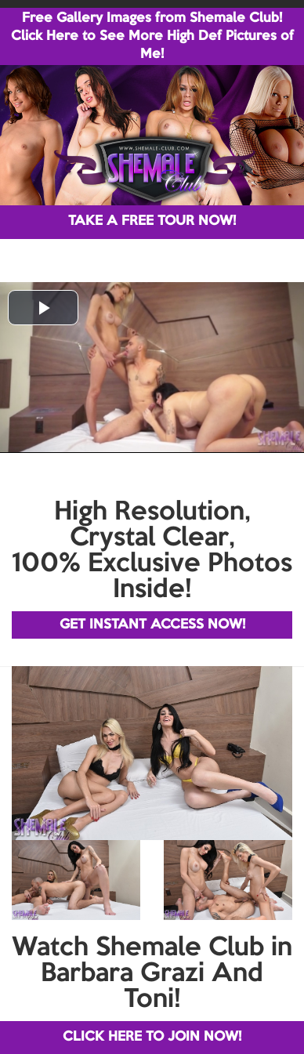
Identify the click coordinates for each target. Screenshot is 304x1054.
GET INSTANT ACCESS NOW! (152, 625)
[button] (43, 307)
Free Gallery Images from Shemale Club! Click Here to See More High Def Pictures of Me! (152, 36)
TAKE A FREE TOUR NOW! (152, 221)
